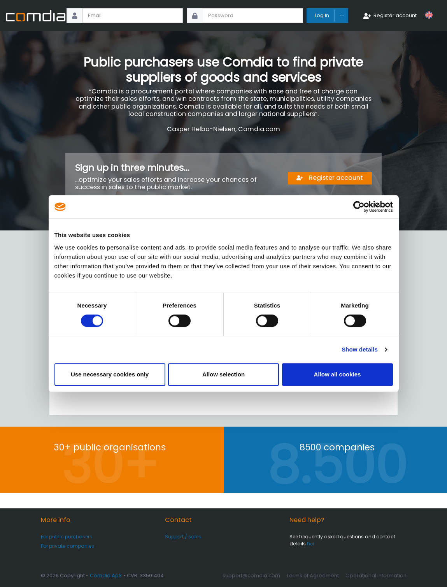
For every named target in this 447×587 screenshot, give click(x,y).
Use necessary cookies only (110, 374)
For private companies (67, 546)
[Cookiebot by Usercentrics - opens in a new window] (359, 207)
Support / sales (183, 536)
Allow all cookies (337, 374)
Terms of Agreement (312, 575)
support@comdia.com (251, 575)
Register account (395, 15)
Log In (322, 15)
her (310, 543)
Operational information (376, 575)
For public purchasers (66, 536)
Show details (360, 349)
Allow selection (223, 374)
